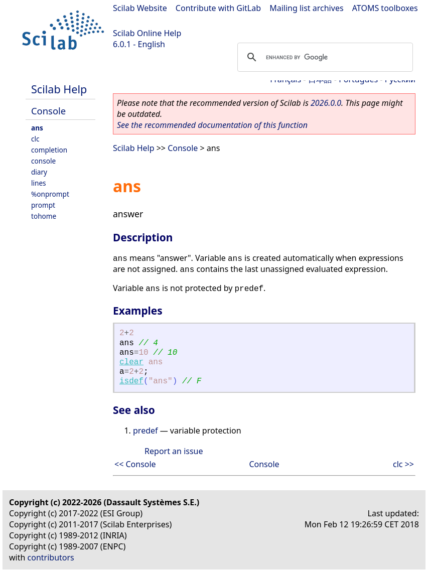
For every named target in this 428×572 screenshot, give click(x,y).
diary (39, 172)
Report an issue (174, 451)
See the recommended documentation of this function (212, 124)
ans (37, 127)
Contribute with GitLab (218, 8)
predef (145, 430)
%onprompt (50, 194)
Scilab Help (59, 89)
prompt (43, 205)
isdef (131, 381)
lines (38, 183)
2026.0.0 (326, 102)
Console (48, 110)
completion (49, 150)
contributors (51, 557)
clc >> (403, 464)
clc (35, 139)
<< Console (135, 464)
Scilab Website (140, 8)
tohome (43, 216)
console (43, 161)
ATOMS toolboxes (385, 8)
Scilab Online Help (147, 33)
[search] (323, 57)
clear (131, 362)
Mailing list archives (306, 8)
